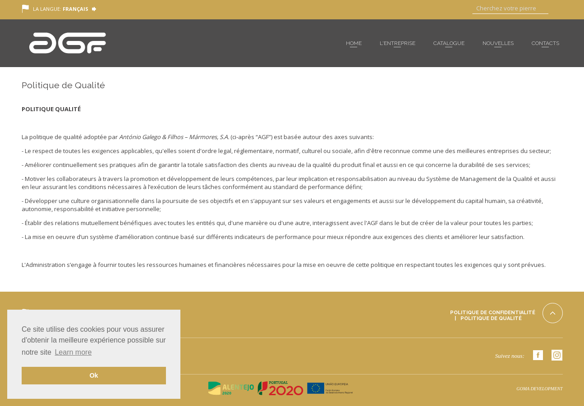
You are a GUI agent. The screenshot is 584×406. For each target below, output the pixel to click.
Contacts (545, 43)
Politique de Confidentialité (492, 313)
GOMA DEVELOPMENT (539, 388)
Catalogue (448, 43)
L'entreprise (397, 43)
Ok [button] (93, 375)
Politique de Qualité (491, 318)
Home (354, 43)
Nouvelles (498, 43)
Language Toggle (94, 9)
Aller (555, 8)
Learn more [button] (73, 352)
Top (553, 313)
